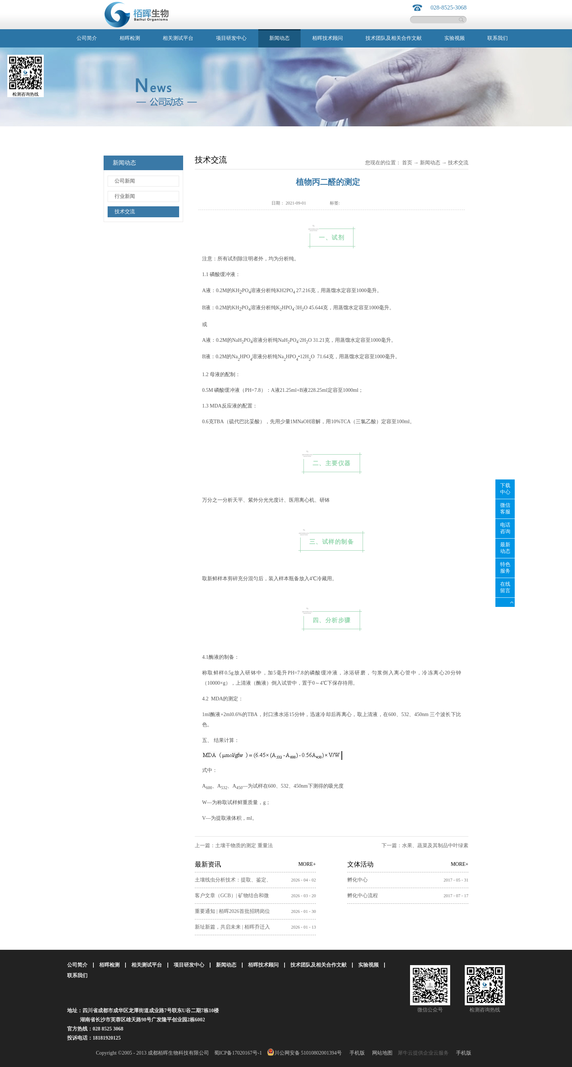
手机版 (356, 1053)
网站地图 (381, 1053)
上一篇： (234, 845)
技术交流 (458, 162)
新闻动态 (430, 162)
